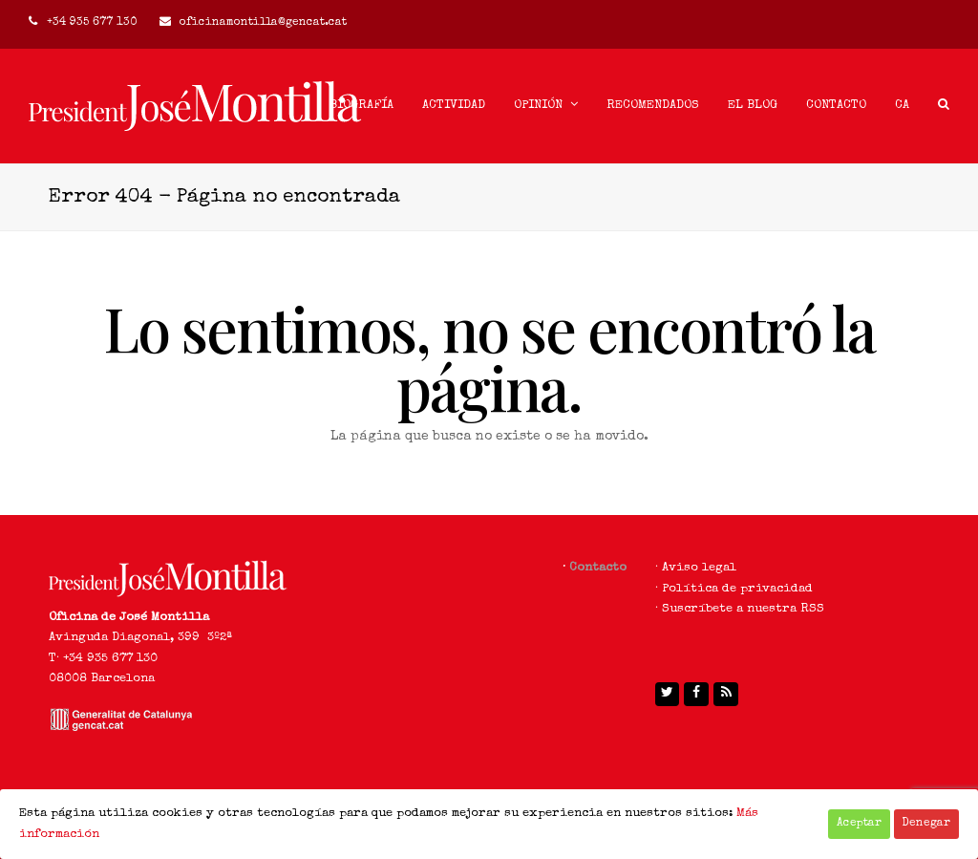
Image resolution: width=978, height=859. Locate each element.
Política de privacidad (737, 589)
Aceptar (859, 823)
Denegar (926, 823)
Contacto (598, 568)
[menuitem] (902, 106)
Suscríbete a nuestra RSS (743, 609)
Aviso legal (699, 568)
